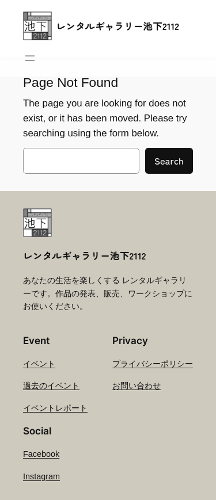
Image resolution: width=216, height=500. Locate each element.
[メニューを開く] (30, 58)
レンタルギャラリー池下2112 (117, 26)
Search (169, 160)
